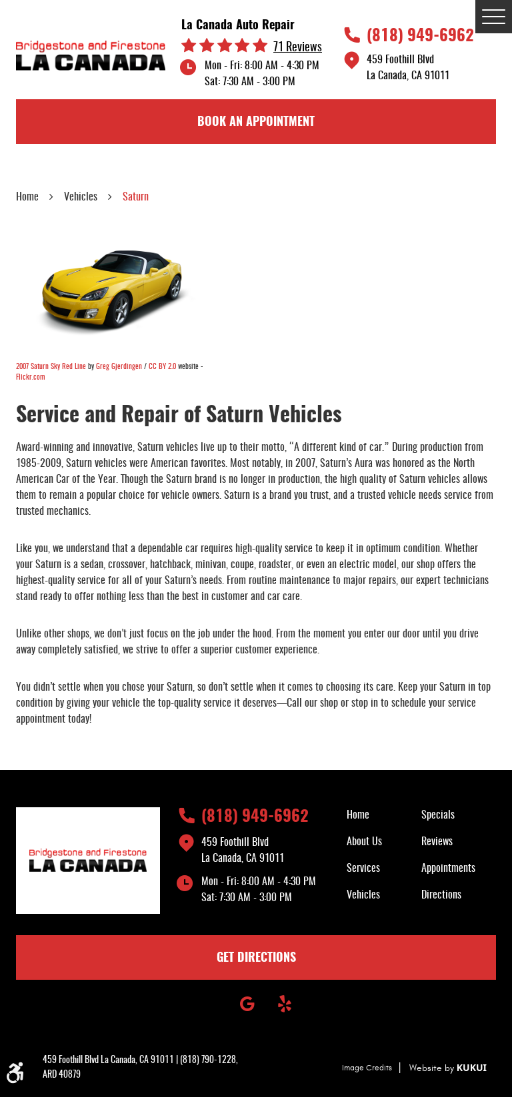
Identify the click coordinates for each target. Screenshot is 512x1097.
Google (247, 1003)
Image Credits (367, 1067)
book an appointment (256, 123)
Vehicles (80, 197)
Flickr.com (30, 377)
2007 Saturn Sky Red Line (51, 366)
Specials (438, 815)
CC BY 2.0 (162, 366)
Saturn (136, 197)
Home (27, 197)
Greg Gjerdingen (119, 366)
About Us (364, 842)
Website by (448, 1068)
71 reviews (297, 48)
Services (363, 868)
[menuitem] (384, 815)
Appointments (448, 868)
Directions (441, 895)
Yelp (284, 1003)
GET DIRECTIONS (256, 958)
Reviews (437, 842)
